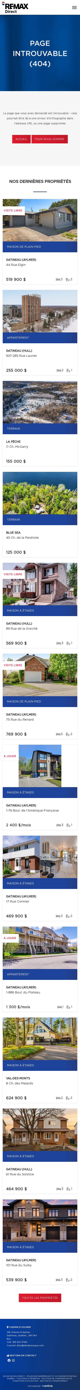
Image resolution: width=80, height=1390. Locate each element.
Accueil (21, 139)
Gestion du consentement (54, 1381)
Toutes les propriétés (40, 1298)
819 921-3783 (20, 1342)
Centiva (47, 1386)
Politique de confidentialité (57, 1378)
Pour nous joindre (49, 139)
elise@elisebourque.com (30, 1346)
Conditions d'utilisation (25, 1381)
